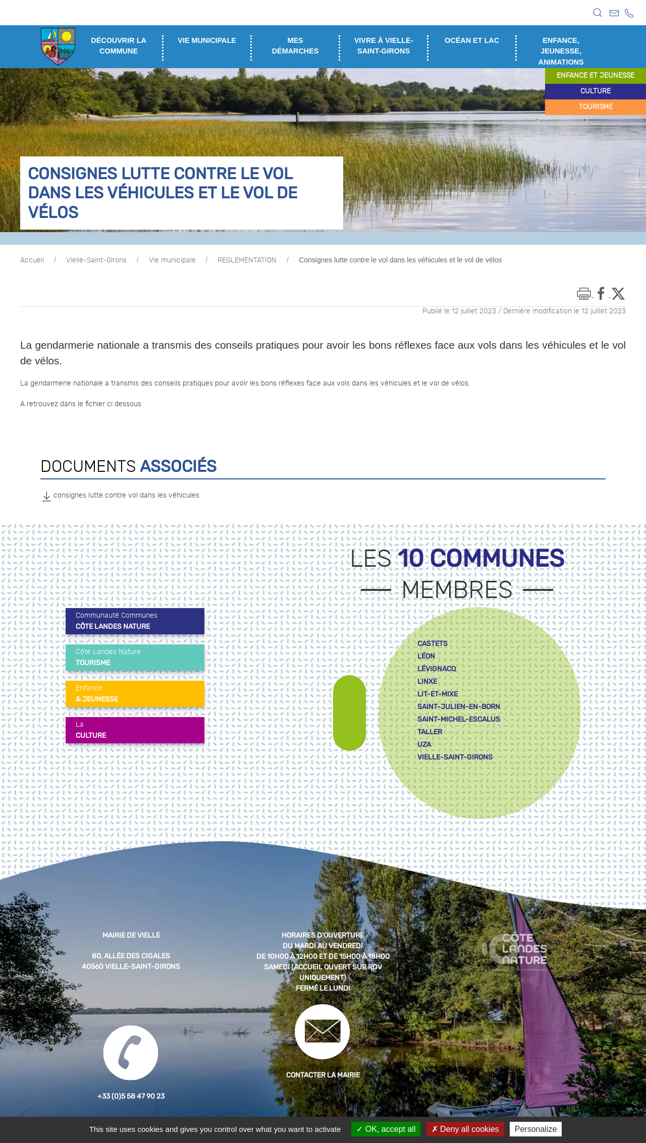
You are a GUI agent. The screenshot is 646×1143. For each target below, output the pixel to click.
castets (432, 643)
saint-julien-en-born (458, 706)
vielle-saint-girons (455, 757)
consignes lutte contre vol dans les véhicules (119, 496)
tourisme (596, 107)
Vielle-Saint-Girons (96, 260)
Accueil (32, 260)
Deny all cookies (465, 1129)
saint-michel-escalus (458, 719)
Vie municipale (172, 260)
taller (429, 732)
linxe (427, 681)
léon (426, 656)
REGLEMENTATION (247, 260)
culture (595, 91)
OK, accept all (385, 1129)
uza (424, 744)
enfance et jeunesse (595, 75)
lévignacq (436, 669)
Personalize (536, 1129)
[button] (598, 13)
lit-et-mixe (437, 694)
